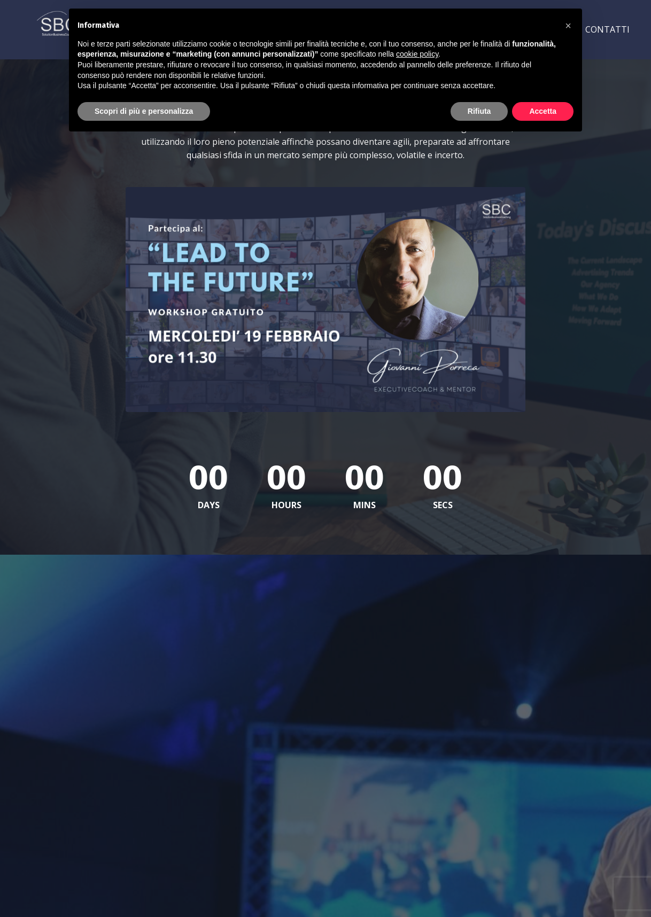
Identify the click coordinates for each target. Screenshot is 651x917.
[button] (568, 25)
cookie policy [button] (417, 54)
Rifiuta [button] (479, 111)
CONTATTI (607, 29)
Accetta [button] (542, 111)
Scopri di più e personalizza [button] (144, 111)
